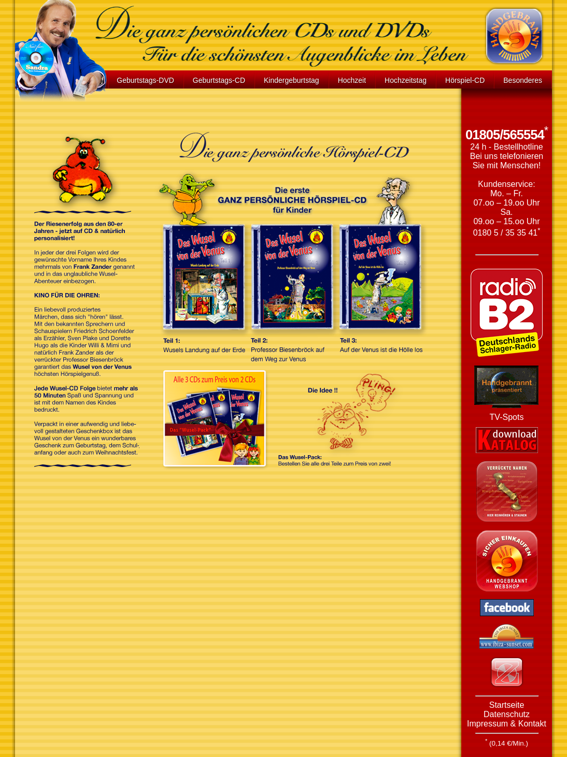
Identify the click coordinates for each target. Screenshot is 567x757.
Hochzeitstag (406, 80)
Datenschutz (507, 714)
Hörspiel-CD (465, 80)
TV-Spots (507, 417)
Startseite (507, 705)
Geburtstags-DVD (145, 80)
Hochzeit (352, 80)
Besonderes (522, 80)
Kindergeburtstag (291, 80)
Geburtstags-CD (219, 80)
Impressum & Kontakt (506, 723)
